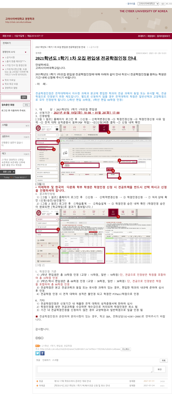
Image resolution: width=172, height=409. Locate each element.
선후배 (22, 162)
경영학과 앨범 (11, 88)
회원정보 (151, 36)
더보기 (26, 137)
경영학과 (13, 160)
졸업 (8, 165)
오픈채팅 (14, 162)
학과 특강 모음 (11, 84)
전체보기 (7, 43)
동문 (4, 165)
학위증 (19, 165)
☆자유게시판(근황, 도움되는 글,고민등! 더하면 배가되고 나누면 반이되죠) (16, 72)
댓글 (38, 360)
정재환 (38, 53)
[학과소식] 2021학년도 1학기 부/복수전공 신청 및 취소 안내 (82, 386)
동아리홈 (131, 4)
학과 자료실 (10, 80)
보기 (27, 125)
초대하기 (141, 36)
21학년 (5, 160)
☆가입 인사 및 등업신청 (16, 65)
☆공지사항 (10, 57)
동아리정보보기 (163, 36)
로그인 (169, 4)
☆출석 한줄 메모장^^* (15, 61)
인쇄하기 (46, 360)
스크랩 (55, 360)
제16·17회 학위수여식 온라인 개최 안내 (72, 381)
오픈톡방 (6, 162)
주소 (13, 165)
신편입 (21, 160)
